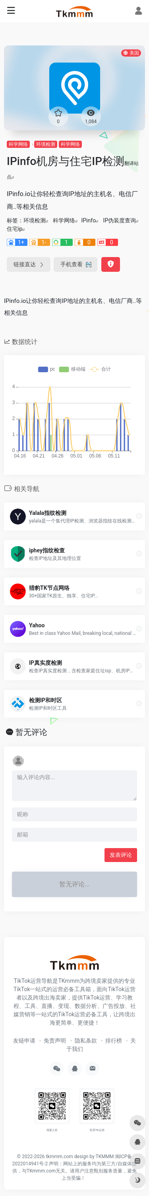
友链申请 (24, 1040)
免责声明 (55, 1040)
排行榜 (113, 1040)
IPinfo (88, 220)
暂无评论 (31, 732)
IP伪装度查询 (119, 220)
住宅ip (14, 229)
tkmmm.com (59, 1156)
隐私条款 (86, 1040)
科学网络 (18, 144)
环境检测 (45, 144)
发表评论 (121, 855)
